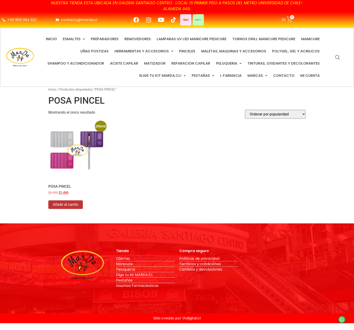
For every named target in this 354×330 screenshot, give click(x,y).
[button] (74, 39)
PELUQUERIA (229, 63)
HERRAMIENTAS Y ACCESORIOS (143, 51)
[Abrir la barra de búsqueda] (337, 57)
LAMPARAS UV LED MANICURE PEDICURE (191, 39)
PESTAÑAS (203, 75)
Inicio (52, 89)
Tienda (122, 250)
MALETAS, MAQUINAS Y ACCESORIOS (233, 51)
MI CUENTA (310, 75)
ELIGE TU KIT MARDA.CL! (162, 75)
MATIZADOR (154, 63)
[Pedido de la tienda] (275, 114)
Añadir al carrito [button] (65, 204)
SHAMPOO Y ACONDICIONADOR (75, 63)
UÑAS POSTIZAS (94, 51)
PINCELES (187, 51)
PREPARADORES (105, 39)
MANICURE (310, 39)
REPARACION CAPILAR (190, 63)
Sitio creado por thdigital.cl (177, 318)
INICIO (51, 39)
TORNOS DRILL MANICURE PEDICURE (263, 39)
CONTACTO (283, 75)
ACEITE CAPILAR (124, 63)
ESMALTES (74, 39)
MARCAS (257, 75)
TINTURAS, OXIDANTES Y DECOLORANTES (283, 63)
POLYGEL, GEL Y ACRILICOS (296, 51)
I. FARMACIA (231, 75)
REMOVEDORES (137, 39)
